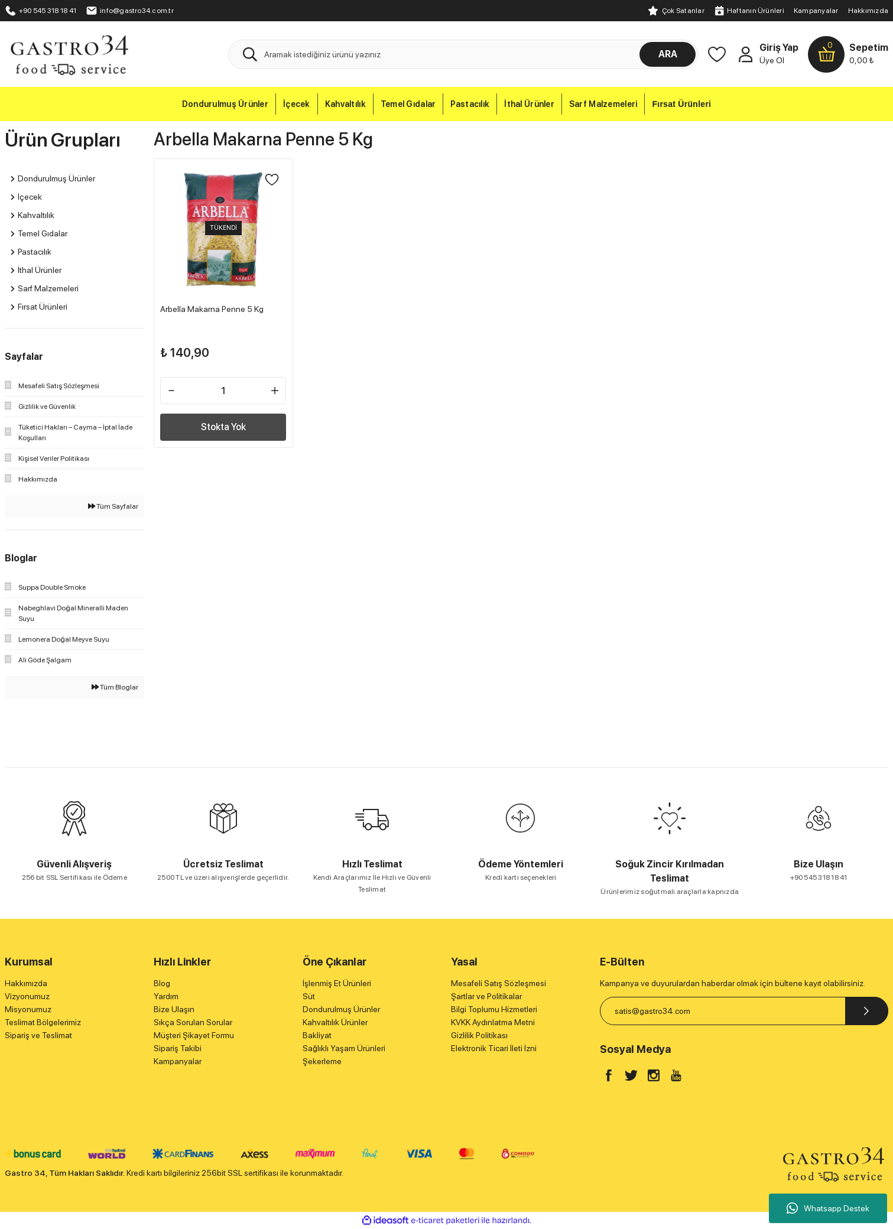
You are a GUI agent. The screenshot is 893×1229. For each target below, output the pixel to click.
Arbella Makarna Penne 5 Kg (215, 306)
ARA (667, 54)
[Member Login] (745, 54)
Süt (309, 996)
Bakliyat (317, 1035)
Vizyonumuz (27, 996)
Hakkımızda (868, 10)
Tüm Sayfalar (113, 506)
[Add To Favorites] (268, 182)
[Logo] (69, 54)
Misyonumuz (28, 1009)
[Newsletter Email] (744, 1011)
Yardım (166, 996)
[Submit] (866, 1011)
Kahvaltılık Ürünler (335, 1022)
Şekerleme (322, 1061)
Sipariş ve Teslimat (38, 1035)
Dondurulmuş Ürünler (341, 1009)
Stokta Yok (223, 424)
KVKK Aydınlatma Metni (493, 1022)
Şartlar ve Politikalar (486, 996)
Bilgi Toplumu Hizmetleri (494, 1009)
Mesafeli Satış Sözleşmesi (498, 983)
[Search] (463, 54)
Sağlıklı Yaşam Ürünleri (344, 1048)
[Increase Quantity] (271, 388)
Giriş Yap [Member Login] (778, 47)
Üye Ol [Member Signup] (771, 60)
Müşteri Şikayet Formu (194, 1035)
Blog (162, 983)
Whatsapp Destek (828, 1208)
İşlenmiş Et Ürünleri (337, 983)
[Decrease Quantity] (174, 388)
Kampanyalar (816, 10)
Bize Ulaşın (174, 1009)
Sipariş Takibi (178, 1048)
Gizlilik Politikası (479, 1035)
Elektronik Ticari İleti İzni (494, 1048)
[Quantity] (223, 388)
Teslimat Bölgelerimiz (43, 1022)
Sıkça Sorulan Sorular (193, 1022)
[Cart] (848, 54)
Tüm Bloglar (115, 687)
